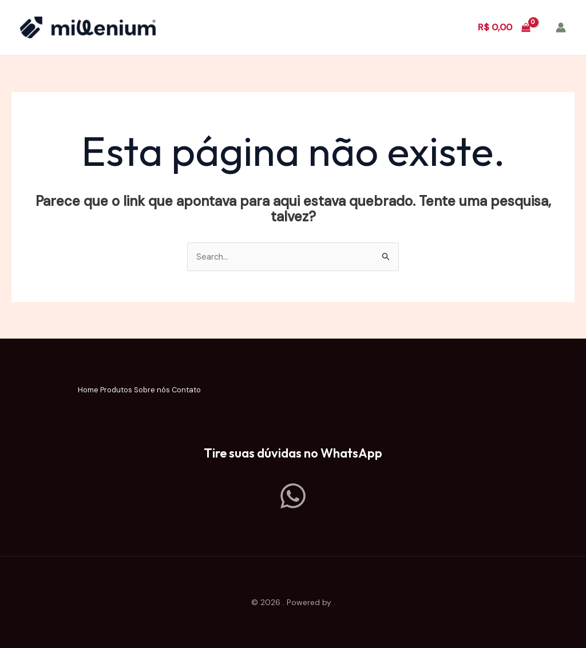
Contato (222, 391)
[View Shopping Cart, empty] (504, 27)
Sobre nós (163, 391)
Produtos (103, 391)
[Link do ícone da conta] (561, 27)
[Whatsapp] (293, 496)
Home (52, 391)
